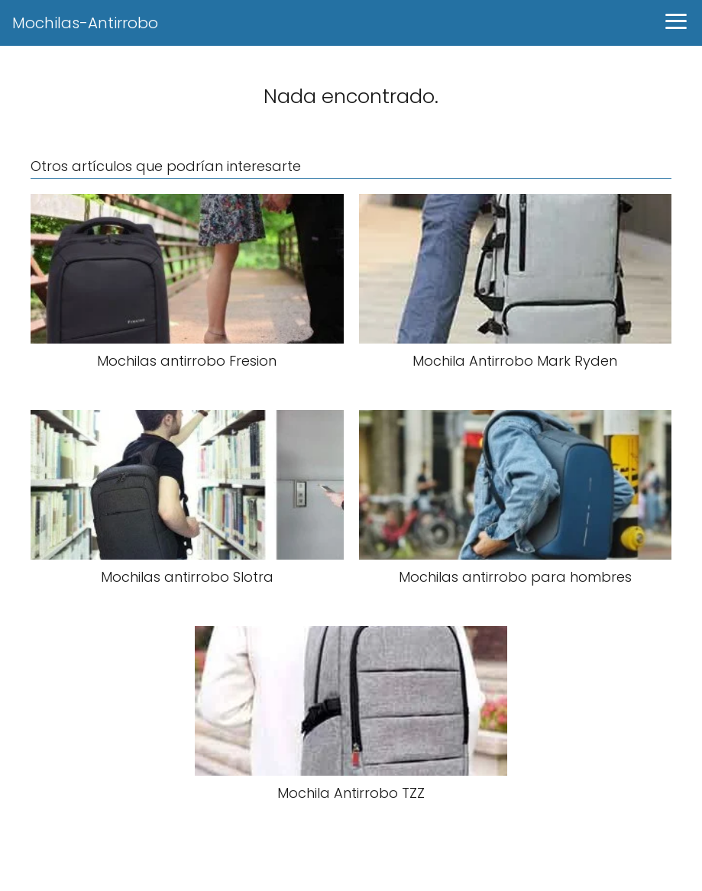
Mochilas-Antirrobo (85, 23)
